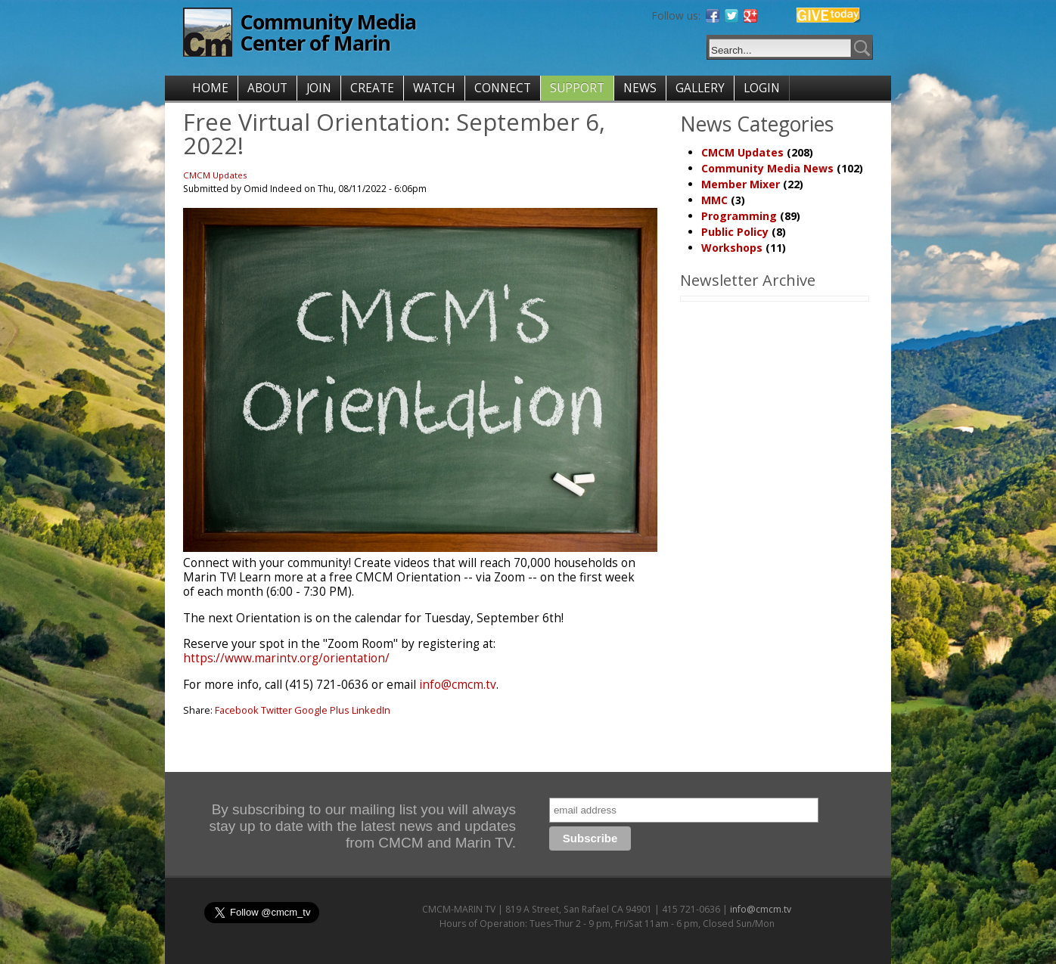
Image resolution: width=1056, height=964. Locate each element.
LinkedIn (371, 710)
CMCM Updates (215, 175)
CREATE (372, 88)
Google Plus (321, 710)
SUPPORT (577, 88)
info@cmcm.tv (457, 685)
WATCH (434, 88)
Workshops (731, 247)
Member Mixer (740, 184)
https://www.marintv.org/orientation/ (286, 658)
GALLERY (700, 88)
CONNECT (502, 88)
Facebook (237, 710)
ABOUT (267, 88)
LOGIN (762, 88)
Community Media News (767, 168)
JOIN (318, 88)
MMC (714, 200)
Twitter (276, 710)
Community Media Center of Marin (328, 32)
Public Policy (735, 232)
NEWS (640, 88)
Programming (739, 216)
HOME (210, 88)
